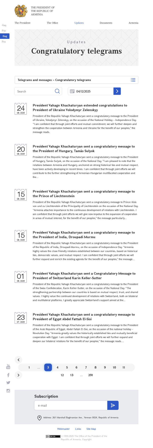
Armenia (133, 22)
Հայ (4, 25)
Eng (5, 36)
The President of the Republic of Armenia (43, 11)
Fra (4, 41)
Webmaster (63, 428)
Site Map (91, 428)
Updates (79, 22)
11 (124, 367)
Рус (4, 30)
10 (114, 367)
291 (90, 375)
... (72, 91)
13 (71, 375)
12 (62, 375)
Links (78, 428)
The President (22, 22)
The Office (52, 22)
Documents (106, 22)
